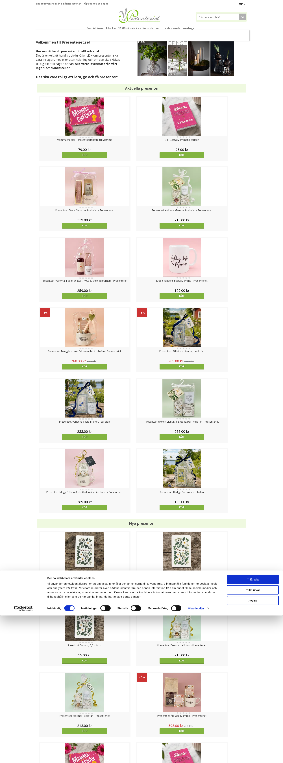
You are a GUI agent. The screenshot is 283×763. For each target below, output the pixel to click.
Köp (62, 155)
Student (106, 34)
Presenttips (162, 33)
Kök (194, 33)
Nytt (43, 34)
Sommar (121, 34)
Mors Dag (60, 33)
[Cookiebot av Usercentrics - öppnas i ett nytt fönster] (23, 756)
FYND (141, 42)
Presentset (140, 33)
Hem (180, 33)
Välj (62, 532)
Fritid (208, 33)
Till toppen (141, 711)
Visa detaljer (196, 755)
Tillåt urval (253, 737)
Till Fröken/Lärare (85, 33)
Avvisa (253, 748)
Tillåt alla (253, 726)
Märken (237, 33)
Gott (222, 33)
